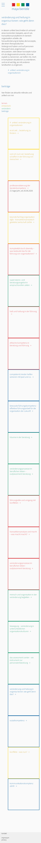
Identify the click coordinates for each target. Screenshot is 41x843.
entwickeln (6, 105)
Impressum (5, 838)
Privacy (4, 840)
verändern (6, 108)
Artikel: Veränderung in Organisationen (18, 71)
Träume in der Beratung (20, 437)
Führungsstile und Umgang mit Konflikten (23, 501)
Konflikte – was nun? (18, 752)
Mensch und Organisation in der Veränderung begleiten (23, 595)
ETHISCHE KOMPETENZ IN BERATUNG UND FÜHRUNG (19, 344)
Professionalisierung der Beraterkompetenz (20, 186)
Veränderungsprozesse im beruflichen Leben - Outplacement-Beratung (21, 566)
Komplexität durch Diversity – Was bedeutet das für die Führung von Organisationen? (22, 251)
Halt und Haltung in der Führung (23, 311)
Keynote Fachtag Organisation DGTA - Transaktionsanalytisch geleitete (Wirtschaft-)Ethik (22, 220)
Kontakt (4, 833)
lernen (4, 103)
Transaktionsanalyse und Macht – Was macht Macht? (23, 533)
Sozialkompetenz (17, 720)
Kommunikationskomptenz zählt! (21, 784)
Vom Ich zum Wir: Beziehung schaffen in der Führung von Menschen (22, 157)
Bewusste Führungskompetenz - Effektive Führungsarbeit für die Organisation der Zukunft (23, 408)
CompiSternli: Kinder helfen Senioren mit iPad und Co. (21, 375)
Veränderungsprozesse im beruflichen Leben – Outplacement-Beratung (21, 471)
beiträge (5, 111)
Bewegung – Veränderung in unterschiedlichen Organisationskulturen (22, 629)
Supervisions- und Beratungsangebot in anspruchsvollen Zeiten (20, 282)
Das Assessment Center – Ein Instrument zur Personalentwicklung (22, 660)
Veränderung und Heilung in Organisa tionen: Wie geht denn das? (23, 692)
